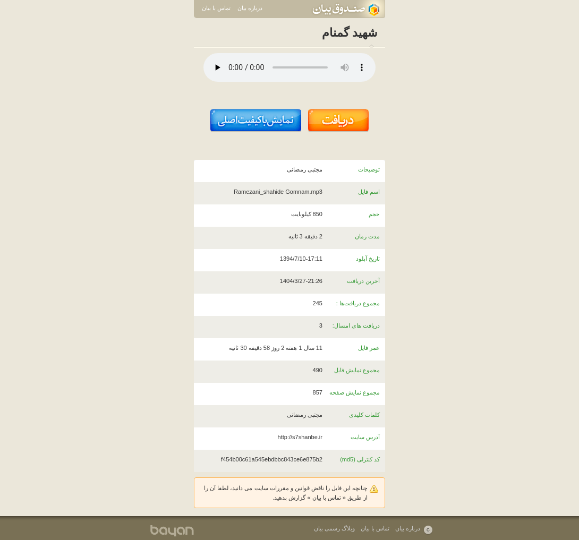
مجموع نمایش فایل (357, 370)
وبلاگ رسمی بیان (334, 528)
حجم (374, 214)
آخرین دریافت (363, 281)
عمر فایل (369, 348)
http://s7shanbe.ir (300, 437)
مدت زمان (367, 236)
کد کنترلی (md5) (360, 459)
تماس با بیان (216, 8)
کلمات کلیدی (364, 415)
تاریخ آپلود (368, 258)
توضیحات (369, 169)
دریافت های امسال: (356, 325)
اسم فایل (369, 191)
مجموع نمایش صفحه (354, 392)
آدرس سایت (365, 437)
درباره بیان (249, 8)
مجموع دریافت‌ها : (358, 303)
